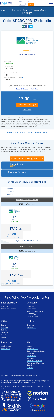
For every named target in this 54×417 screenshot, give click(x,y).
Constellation (31, 306)
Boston (3, 325)
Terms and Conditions (34, 360)
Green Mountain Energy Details (27, 159)
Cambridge (5, 332)
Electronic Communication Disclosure (36, 352)
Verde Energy (31, 314)
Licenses (30, 367)
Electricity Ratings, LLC (41, 381)
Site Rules (30, 358)
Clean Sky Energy (33, 316)
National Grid (31, 327)
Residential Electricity (8, 306)
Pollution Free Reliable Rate (27, 200)
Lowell (3, 335)
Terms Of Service (22, 89)
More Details (27, 110)
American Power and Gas (35, 311)
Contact (29, 346)
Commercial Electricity (8, 309)
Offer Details (33, 89)
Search (31, 4)
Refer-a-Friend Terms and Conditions (36, 364)
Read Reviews (6, 346)
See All (3, 337)
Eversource (31, 325)
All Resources (5, 348)
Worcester (4, 327)
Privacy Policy (31, 356)
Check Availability (27, 105)
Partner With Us (32, 348)
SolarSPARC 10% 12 (27, 246)
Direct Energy (31, 309)
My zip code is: (25, 2)
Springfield (4, 330)
